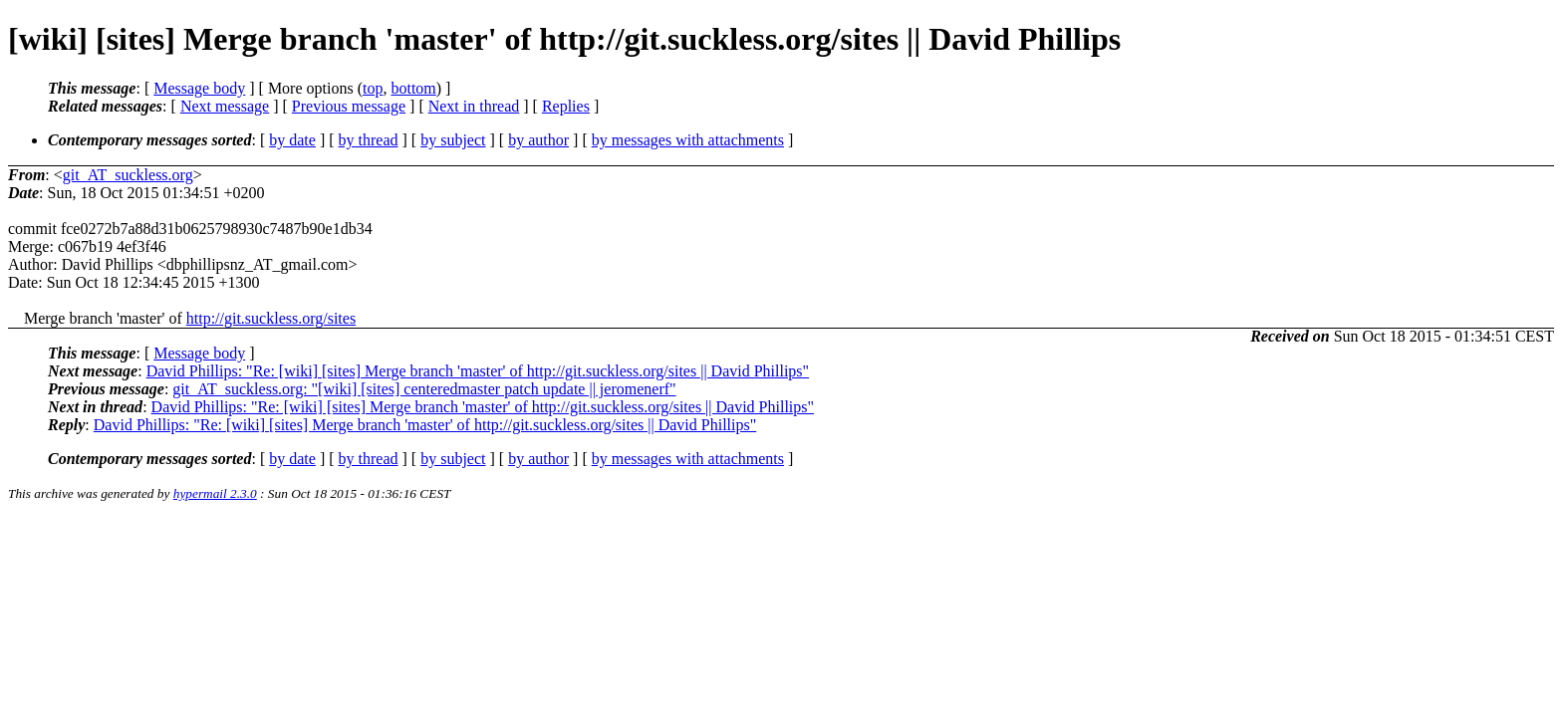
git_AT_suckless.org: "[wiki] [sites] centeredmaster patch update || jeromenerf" (423, 388)
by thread (368, 139)
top (373, 88)
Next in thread (474, 106)
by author (538, 139)
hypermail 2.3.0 (215, 493)
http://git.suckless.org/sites (271, 318)
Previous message (348, 106)
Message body (199, 88)
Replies (566, 106)
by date (292, 139)
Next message (224, 106)
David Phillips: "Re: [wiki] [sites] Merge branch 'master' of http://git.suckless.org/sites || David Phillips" (477, 370)
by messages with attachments (688, 139)
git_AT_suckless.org (128, 174)
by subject (452, 139)
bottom (412, 88)
